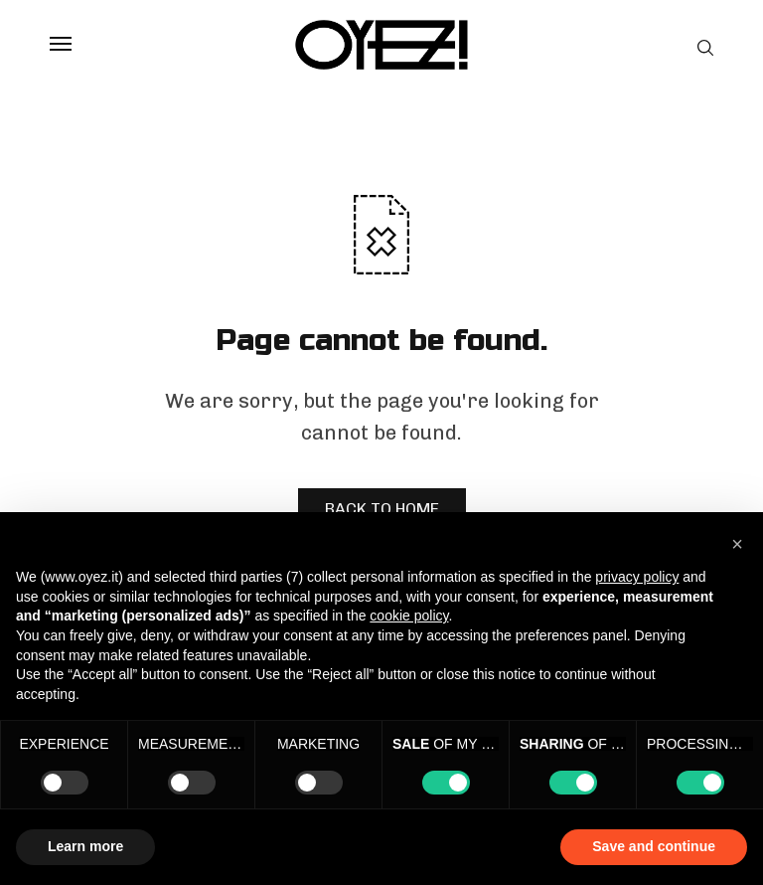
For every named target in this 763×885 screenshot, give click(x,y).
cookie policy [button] (409, 615)
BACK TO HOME (382, 508)
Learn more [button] (85, 846)
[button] (737, 544)
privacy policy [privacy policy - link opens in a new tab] (637, 577)
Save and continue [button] (653, 846)
